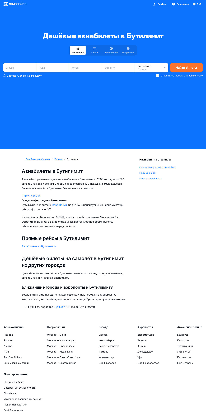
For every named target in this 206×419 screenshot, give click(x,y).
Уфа (139, 357)
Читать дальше (31, 196)
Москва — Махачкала (60, 351)
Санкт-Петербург (108, 346)
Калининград (106, 357)
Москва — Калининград (61, 340)
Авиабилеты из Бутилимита (39, 246)
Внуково (142, 340)
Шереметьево (145, 334)
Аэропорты (145, 327)
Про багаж (10, 393)
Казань (141, 346)
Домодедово (145, 351)
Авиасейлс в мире (189, 327)
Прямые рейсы (147, 172)
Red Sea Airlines (13, 357)
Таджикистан (185, 346)
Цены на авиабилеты (150, 178)
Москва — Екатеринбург (61, 362)
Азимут (8, 346)
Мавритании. (60, 205)
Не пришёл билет (14, 382)
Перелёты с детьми (15, 404)
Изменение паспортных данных (23, 398)
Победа (8, 334)
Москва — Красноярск (60, 346)
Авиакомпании (14, 327)
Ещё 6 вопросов (13, 410)
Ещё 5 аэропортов (148, 362)
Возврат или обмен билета (19, 387)
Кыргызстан (184, 357)
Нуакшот (60, 306)
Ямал (7, 351)
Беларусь (182, 334)
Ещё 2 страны (185, 362)
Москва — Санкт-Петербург (63, 357)
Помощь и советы (16, 374)
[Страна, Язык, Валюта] (197, 4)
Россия (8, 340)
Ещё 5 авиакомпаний (16, 362)
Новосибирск (106, 340)
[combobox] (19, 67)
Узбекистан (184, 351)
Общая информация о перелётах (157, 167)
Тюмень (103, 351)
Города (103, 327)
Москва (103, 334)
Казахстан (183, 340)
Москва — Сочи (56, 334)
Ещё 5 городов (107, 362)
